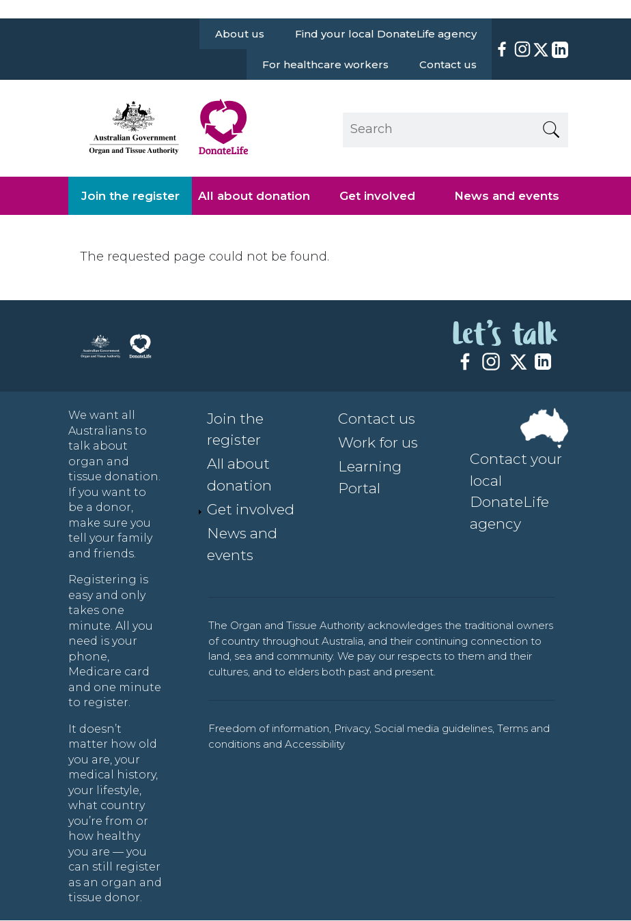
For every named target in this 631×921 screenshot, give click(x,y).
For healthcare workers (325, 64)
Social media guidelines (433, 728)
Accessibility (315, 743)
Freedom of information (268, 728)
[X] (541, 49)
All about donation (254, 196)
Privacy (351, 728)
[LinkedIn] (558, 49)
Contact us (448, 64)
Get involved (377, 196)
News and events (506, 196)
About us (239, 33)
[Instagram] (522, 49)
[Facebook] (502, 49)
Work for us (378, 442)
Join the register (130, 196)
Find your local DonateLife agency (386, 33)
